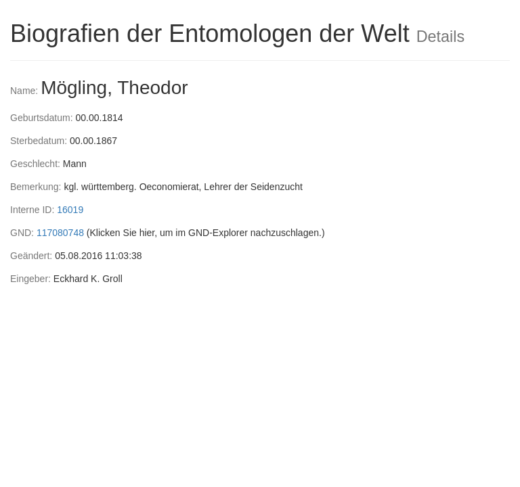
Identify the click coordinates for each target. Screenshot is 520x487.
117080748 (60, 232)
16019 (70, 209)
